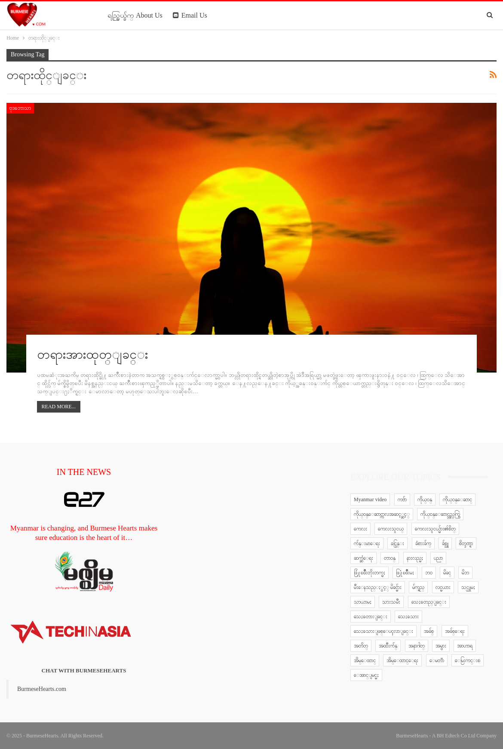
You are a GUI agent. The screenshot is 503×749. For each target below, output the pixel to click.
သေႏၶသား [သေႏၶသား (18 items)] (408, 616)
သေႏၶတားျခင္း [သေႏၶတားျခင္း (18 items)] (370, 616)
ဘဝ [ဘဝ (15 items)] (428, 573)
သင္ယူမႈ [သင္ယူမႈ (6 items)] (468, 587)
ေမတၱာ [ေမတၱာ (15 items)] (436, 660)
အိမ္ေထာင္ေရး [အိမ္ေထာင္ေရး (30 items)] (402, 660)
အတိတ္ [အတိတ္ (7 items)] (361, 646)
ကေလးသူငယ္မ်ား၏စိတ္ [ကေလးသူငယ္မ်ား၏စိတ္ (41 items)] (435, 529)
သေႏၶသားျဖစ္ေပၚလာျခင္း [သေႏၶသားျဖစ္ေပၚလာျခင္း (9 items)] (383, 631)
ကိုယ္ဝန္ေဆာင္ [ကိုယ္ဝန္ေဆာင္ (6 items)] (457, 499)
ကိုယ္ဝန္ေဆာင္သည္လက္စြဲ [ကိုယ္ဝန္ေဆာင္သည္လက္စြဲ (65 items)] (440, 514)
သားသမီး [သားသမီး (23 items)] (391, 602)
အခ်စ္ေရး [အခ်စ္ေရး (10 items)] (455, 631)
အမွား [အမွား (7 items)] (441, 646)
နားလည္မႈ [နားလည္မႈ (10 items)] (415, 558)
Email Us (190, 15)
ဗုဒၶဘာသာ (20, 108)
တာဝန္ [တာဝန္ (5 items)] (390, 558)
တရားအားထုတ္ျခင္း (92, 354)
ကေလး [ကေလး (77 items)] (360, 529)
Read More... (59, 407)
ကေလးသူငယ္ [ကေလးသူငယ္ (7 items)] (391, 529)
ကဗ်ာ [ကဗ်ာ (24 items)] (402, 499)
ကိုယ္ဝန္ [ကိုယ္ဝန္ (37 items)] (424, 499)
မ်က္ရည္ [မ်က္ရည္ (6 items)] (418, 587)
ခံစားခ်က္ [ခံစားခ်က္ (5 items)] (423, 543)
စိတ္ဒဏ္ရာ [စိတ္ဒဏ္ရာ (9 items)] (466, 543)
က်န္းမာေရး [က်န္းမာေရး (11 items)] (367, 543)
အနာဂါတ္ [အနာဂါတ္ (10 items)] (416, 646)
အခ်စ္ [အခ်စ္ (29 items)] (429, 631)
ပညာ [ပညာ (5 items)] (438, 558)
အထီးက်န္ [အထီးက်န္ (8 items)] (388, 646)
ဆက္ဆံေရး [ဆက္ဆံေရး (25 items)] (363, 558)
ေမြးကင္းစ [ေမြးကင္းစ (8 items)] (467, 660)
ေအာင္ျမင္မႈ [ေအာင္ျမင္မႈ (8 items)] (366, 675)
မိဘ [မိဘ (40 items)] (465, 573)
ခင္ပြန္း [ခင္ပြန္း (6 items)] (397, 543)
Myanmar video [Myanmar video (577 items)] (370, 499)
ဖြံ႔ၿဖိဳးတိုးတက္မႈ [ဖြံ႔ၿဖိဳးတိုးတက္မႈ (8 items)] (369, 573)
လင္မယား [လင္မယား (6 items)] (443, 587)
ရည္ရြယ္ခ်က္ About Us (135, 15)
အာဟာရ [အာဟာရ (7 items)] (464, 646)
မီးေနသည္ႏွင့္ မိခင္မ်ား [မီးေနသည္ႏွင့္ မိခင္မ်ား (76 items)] (378, 587)
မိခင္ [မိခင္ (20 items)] (447, 573)
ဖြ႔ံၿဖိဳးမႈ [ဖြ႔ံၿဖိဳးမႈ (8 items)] (405, 573)
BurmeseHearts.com (41, 689)
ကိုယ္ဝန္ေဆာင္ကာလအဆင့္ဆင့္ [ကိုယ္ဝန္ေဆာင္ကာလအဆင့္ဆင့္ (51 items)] (382, 514)
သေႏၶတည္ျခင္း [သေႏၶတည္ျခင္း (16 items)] (428, 602)
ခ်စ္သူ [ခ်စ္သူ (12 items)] (445, 543)
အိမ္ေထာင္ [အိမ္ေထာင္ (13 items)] (365, 660)
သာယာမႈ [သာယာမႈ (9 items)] (362, 602)
